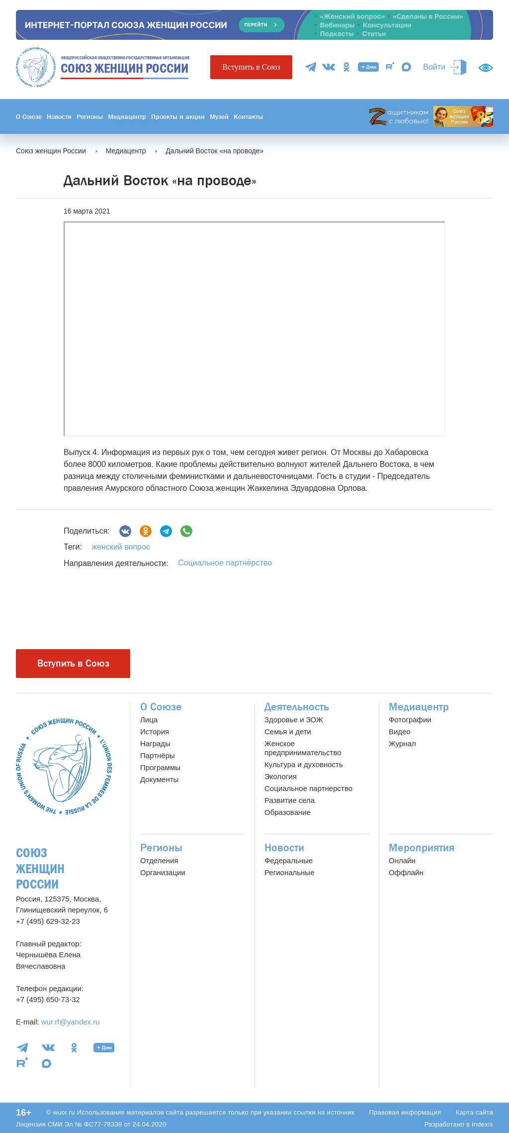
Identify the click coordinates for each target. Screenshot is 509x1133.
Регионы (90, 116)
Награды (155, 743)
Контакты (248, 116)
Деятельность (296, 706)
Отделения (159, 860)
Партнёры (157, 755)
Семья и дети (287, 731)
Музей (219, 116)
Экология (280, 776)
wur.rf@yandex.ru (70, 1022)
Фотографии (410, 719)
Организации (162, 872)
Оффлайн (406, 872)
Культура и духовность (303, 764)
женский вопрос (120, 547)
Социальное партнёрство (225, 563)
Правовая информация (405, 1112)
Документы (159, 779)
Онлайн (402, 860)
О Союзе (29, 116)
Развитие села (289, 800)
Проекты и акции (178, 116)
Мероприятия (421, 847)
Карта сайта (474, 1112)
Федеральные (288, 860)
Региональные (289, 872)
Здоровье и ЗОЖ (293, 719)
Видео (400, 731)
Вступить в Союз (251, 67)
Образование (287, 812)
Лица (149, 719)
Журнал (402, 743)
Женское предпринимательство (302, 748)
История (154, 731)
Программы (160, 767)
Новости (59, 116)
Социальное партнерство (308, 788)
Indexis (482, 1124)
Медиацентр (127, 116)
